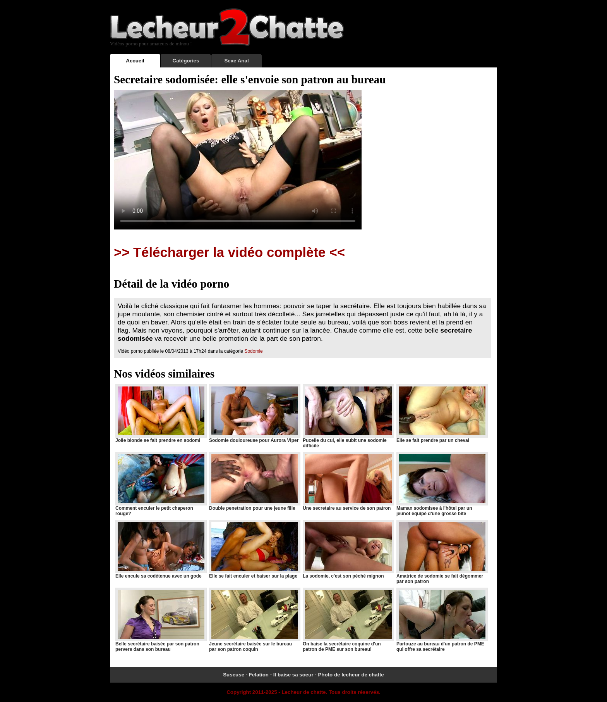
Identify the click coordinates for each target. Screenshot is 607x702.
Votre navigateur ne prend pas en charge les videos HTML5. (238, 159)
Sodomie (253, 351)
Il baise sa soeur (293, 675)
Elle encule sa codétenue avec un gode (160, 549)
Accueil (135, 61)
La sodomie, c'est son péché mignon (348, 549)
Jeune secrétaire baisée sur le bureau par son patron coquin (254, 620)
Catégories (186, 61)
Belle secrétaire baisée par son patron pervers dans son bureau (160, 620)
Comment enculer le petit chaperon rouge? (160, 484)
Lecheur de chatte (303, 692)
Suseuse (233, 675)
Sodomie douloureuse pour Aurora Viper (254, 413)
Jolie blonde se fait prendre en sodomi (160, 413)
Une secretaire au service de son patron (348, 481)
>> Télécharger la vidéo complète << (229, 252)
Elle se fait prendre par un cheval (441, 413)
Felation (259, 675)
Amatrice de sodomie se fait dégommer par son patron (441, 552)
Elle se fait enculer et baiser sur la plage (254, 549)
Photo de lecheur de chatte (351, 675)
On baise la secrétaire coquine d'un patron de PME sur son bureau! (348, 620)
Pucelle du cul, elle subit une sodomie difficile (348, 416)
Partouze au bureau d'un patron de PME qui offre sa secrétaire (441, 620)
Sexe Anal (236, 61)
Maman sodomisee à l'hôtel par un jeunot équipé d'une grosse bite (441, 484)
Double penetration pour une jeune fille (254, 481)
